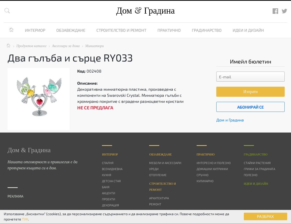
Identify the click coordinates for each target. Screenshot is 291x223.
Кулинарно (205, 181)
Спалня (107, 163)
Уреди (153, 169)
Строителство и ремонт (121, 30)
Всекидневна (112, 169)
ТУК (25, 219)
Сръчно (202, 175)
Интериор (35, 30)
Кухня (106, 175)
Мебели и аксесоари (165, 163)
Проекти (108, 199)
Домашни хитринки (212, 169)
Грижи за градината (259, 169)
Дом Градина (145, 11)
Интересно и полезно (214, 163)
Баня (105, 187)
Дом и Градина (230, 119)
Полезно (250, 175)
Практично (169, 30)
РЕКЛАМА (15, 196)
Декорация (110, 205)
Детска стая (111, 181)
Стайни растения (257, 163)
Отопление (158, 175)
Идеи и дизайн (248, 30)
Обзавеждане (70, 30)
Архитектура (159, 198)
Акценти (108, 193)
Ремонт (155, 204)
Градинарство (207, 30)
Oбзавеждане (160, 154)
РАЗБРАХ (265, 216)
